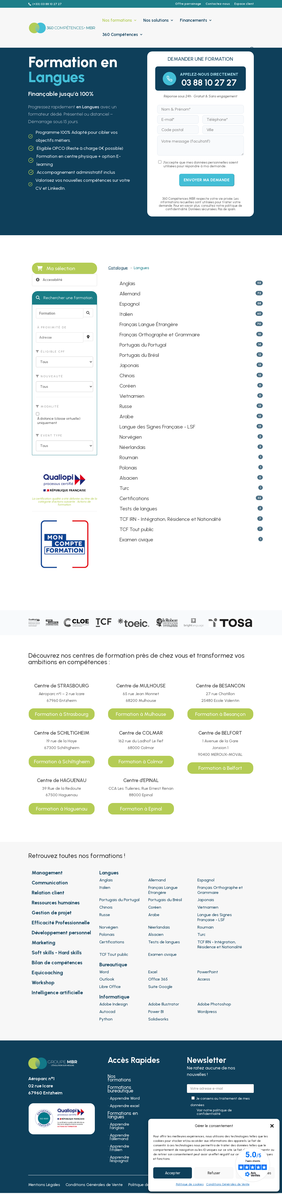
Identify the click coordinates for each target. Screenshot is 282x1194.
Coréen (128, 386)
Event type (49, 435)
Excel (152, 972)
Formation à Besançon (220, 714)
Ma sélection (56, 268)
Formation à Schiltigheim (62, 762)
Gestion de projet (52, 913)
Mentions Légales (44, 1185)
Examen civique (136, 540)
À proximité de (51, 327)
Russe (126, 406)
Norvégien (131, 437)
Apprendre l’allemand (119, 1137)
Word (104, 972)
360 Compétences (120, 35)
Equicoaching (47, 973)
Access (203, 979)
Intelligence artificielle (57, 992)
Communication (50, 883)
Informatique (114, 997)
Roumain (129, 457)
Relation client (48, 893)
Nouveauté (49, 376)
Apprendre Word (125, 1099)
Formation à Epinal (141, 809)
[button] (272, 1125)
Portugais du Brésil (139, 355)
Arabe (127, 416)
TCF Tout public (136, 529)
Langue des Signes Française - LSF (157, 427)
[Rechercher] (88, 312)
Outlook (106, 979)
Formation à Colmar (141, 762)
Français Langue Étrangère (149, 324)
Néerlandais (132, 447)
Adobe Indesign (113, 1004)
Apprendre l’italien (119, 1148)
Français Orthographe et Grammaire (160, 335)
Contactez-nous (218, 3)
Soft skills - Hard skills (57, 953)
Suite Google (160, 986)
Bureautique (113, 965)
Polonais (128, 468)
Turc (124, 488)
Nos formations (117, 20)
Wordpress (207, 1011)
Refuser (214, 1173)
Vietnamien (132, 396)
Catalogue (118, 267)
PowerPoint (207, 972)
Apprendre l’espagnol (119, 1159)
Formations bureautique (120, 1090)
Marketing (43, 943)
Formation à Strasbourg (61, 714)
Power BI (156, 1011)
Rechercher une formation (64, 297)
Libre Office (110, 986)
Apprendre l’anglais (119, 1126)
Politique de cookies (190, 1184)
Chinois (127, 376)
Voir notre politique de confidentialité (214, 1112)
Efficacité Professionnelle (61, 923)
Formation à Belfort (220, 768)
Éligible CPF (50, 351)
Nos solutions (156, 20)
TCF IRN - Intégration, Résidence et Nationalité (170, 519)
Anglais (127, 283)
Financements (193, 20)
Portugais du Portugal (143, 345)
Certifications (134, 498)
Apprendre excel (124, 1106)
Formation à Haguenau (61, 809)
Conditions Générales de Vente (228, 1184)
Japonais (129, 365)
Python (106, 1019)
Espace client (244, 3)
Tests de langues (138, 509)
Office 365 (158, 979)
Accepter (172, 1173)
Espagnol (130, 304)
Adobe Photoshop (214, 1004)
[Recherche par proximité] (88, 336)
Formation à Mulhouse (141, 714)
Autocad (107, 1011)
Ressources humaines (56, 903)
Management (47, 873)
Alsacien (129, 478)
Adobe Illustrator (163, 1004)
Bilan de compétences (57, 963)
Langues (109, 873)
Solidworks (158, 1019)
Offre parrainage (188, 3)
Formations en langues (123, 1116)
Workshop (43, 983)
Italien (126, 314)
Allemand (130, 294)
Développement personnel (61, 933)
